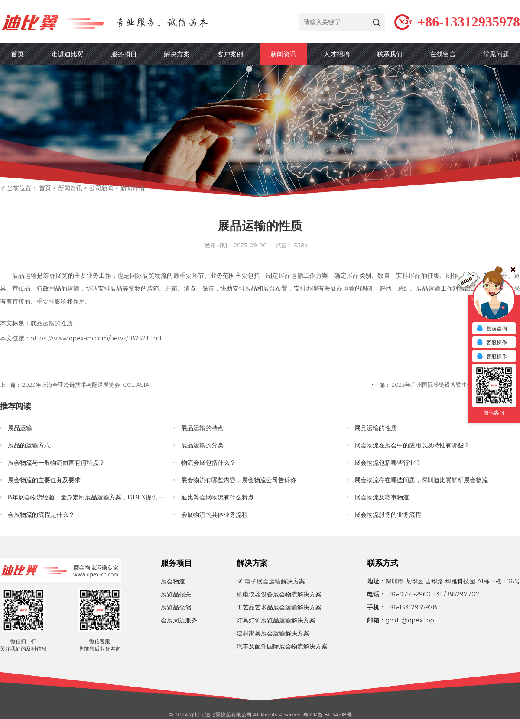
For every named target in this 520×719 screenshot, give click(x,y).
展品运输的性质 (375, 428)
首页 (17, 54)
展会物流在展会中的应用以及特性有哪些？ (412, 445)
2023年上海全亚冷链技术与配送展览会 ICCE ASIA (85, 384)
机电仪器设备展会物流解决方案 (279, 594)
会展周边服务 (179, 620)
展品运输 (20, 428)
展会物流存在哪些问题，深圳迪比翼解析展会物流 (421, 480)
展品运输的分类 (202, 445)
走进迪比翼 (67, 54)
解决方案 (177, 54)
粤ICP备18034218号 (327, 714)
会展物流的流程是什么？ (41, 514)
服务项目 (124, 54)
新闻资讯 (283, 54)
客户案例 (230, 54)
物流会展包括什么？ (208, 462)
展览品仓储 (176, 607)
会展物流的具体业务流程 (214, 514)
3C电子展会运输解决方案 (271, 581)
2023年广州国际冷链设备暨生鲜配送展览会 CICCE (456, 384)
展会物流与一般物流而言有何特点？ (56, 462)
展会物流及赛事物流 (381, 497)
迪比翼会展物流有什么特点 (217, 497)
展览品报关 (176, 594)
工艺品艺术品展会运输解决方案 (279, 607)
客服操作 (491, 343)
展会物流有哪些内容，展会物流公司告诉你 (238, 480)
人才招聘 (337, 54)
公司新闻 (101, 188)
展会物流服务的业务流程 (387, 514)
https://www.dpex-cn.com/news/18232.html (95, 338)
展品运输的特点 (202, 428)
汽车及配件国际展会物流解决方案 (282, 646)
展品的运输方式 (29, 445)
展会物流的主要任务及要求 (44, 480)
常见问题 (496, 54)
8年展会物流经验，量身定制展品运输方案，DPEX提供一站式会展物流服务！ (90, 497)
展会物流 (173, 581)
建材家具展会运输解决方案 (273, 633)
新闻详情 (132, 188)
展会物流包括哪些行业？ (387, 462)
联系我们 (390, 54)
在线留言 (443, 54)
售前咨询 (491, 329)
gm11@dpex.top (409, 620)
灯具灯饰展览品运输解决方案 (276, 620)
